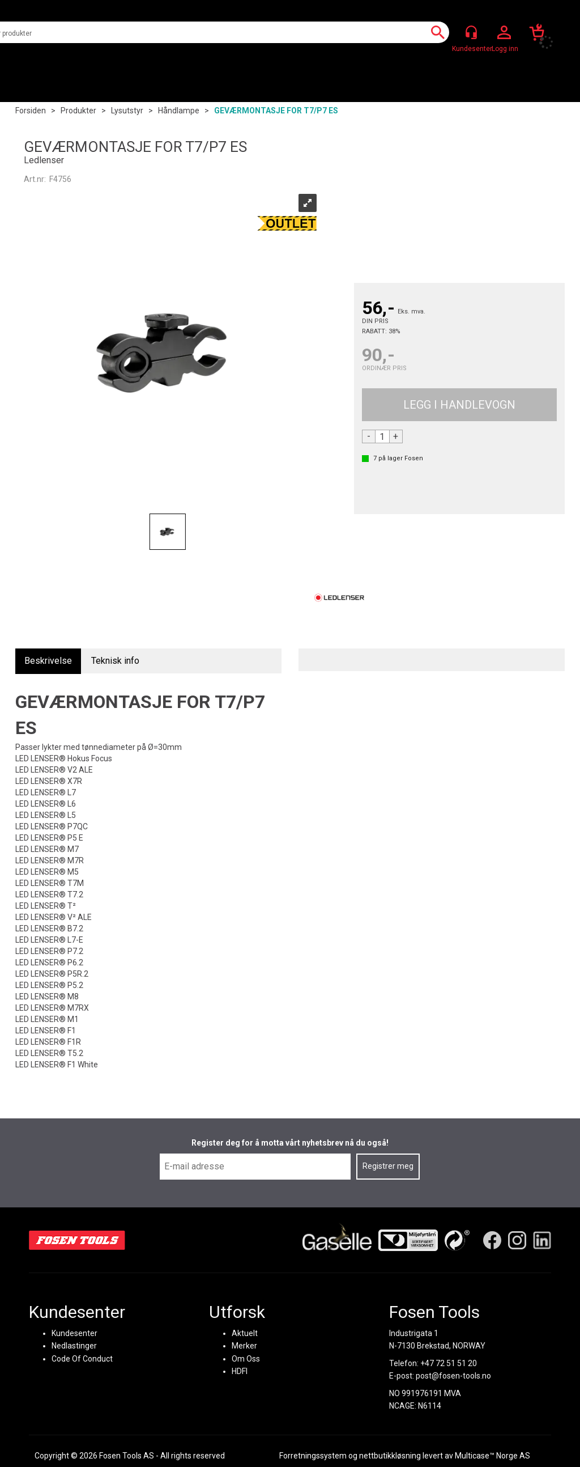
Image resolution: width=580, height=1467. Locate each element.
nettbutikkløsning (390, 1455)
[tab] (48, 661)
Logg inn (504, 33)
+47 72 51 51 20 (448, 1362)
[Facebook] (492, 1240)
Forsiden (30, 110)
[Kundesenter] (471, 32)
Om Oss (246, 1358)
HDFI (240, 1370)
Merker (244, 1345)
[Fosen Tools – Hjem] (77, 1239)
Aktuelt (245, 1332)
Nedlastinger (74, 1345)
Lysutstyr (127, 110)
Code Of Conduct (82, 1358)
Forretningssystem (313, 1455)
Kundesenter (74, 1332)
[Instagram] (517, 1240)
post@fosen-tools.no (453, 1375)
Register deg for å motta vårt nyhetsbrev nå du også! (290, 1142)
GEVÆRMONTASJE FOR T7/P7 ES (276, 110)
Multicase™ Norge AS (492, 1455)
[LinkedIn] (542, 1240)
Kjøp (459, 404)
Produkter (78, 110)
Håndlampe (178, 110)
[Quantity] (382, 436)
